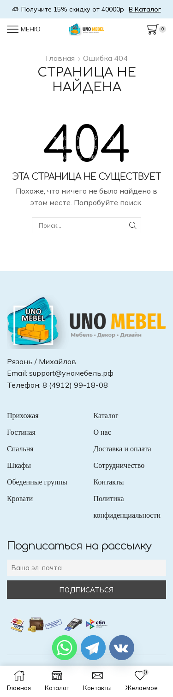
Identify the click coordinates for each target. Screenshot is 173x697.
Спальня (20, 449)
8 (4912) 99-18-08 (75, 385)
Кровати (20, 498)
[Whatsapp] (64, 647)
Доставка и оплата (122, 449)
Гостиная (21, 432)
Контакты (109, 482)
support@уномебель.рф (71, 373)
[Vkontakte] (121, 647)
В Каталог (145, 9)
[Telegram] (93, 647)
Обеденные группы (37, 482)
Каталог (106, 415)
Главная (60, 58)
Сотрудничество (119, 465)
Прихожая (23, 415)
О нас (102, 432)
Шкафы (19, 465)
